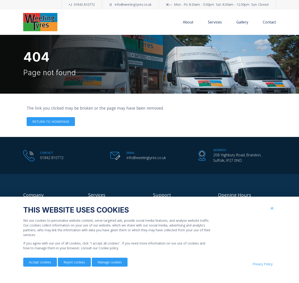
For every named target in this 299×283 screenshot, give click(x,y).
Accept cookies (40, 262)
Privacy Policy (263, 264)
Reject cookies (74, 262)
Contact (269, 22)
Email (131, 153)
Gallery (242, 22)
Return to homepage (50, 122)
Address (219, 150)
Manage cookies (109, 262)
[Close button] (273, 212)
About (188, 22)
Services (215, 22)
